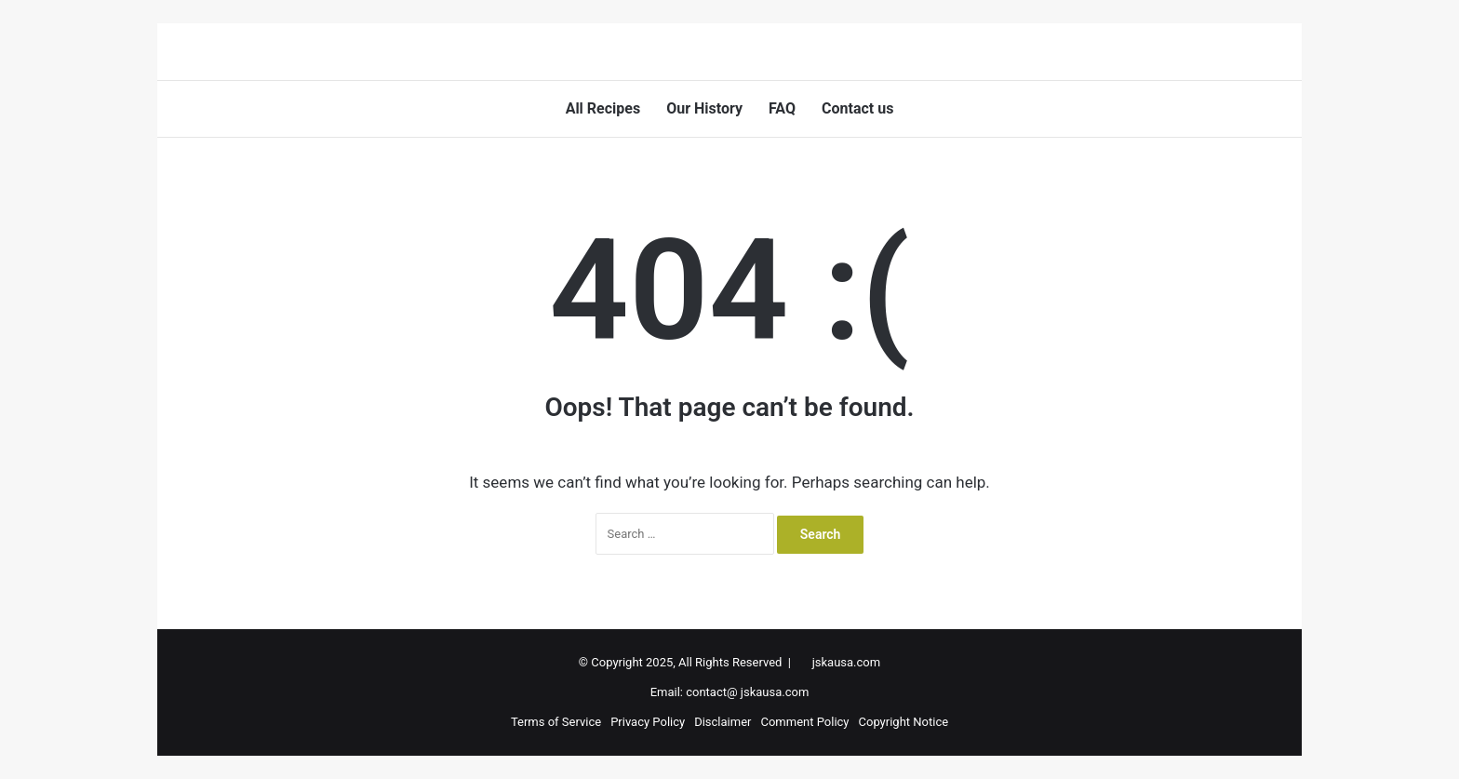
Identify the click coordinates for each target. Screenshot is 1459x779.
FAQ (782, 108)
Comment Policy (804, 722)
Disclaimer (722, 722)
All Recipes (603, 108)
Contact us (857, 108)
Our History (704, 108)
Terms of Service (556, 722)
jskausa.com (846, 662)
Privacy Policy (647, 722)
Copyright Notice (904, 722)
